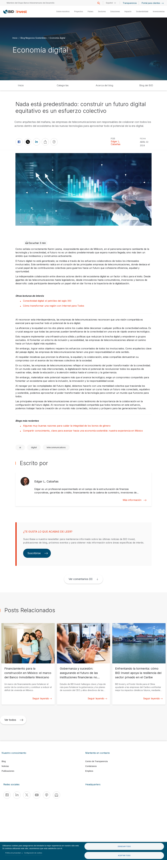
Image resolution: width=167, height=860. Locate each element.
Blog (4, 761)
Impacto (127, 11)
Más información (134, 500)
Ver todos (13, 719)
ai (20, 447)
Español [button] (109, 3)
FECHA (143, 138)
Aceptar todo (124, 855)
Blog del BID (146, 85)
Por (113, 138)
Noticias (5, 766)
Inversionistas (159, 11)
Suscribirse (38, 553)
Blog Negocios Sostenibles (34, 37)
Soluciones (115, 11)
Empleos (89, 771)
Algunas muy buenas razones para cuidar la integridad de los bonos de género (67, 425)
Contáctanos (91, 766)
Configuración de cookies (33, 853)
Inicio (15, 37)
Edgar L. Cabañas (115, 143)
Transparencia (130, 3)
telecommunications (56, 447)
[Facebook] (7, 795)
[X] (26, 795)
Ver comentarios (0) (80, 579)
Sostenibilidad (142, 11)
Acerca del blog (104, 85)
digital (34, 447)
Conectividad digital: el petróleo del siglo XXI (47, 300)
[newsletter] (56, 795)
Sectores (102, 11)
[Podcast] (46, 795)
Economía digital (57, 37)
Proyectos (78, 11)
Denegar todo (124, 846)
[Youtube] (36, 795)
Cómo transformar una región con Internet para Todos (53, 305)
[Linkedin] (17, 795)
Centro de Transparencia (96, 761)
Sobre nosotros (63, 11)
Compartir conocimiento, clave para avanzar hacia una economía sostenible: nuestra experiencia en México (83, 430)
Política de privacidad (13, 853)
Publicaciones (8, 771)
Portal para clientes (153, 3)
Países (90, 11)
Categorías (63, 85)
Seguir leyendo (42, 698)
